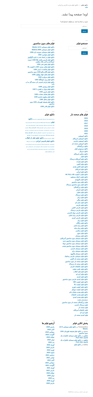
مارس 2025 (43, 327)
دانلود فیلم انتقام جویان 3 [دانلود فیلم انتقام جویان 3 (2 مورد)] (24, 125)
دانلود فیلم (76, 5)
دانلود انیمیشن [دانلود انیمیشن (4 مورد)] (31, 119)
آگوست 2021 (42, 365)
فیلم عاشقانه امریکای (73, 310)
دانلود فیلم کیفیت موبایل (72, 289)
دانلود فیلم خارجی (74, 205)
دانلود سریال (76, 151)
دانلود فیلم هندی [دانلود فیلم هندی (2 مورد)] (44, 144)
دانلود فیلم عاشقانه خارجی (71, 266)
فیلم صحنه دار (75, 307)
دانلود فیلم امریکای (73, 169)
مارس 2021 (43, 370)
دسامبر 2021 (42, 355)
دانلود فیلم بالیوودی (73, 179)
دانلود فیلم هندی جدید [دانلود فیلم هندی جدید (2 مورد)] (21, 144)
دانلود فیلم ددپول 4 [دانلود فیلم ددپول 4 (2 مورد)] (41, 132)
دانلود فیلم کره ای (74, 274)
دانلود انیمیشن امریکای (72, 139)
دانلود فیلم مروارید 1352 (38, 77)
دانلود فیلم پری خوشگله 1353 (37, 80)
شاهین (78, 336)
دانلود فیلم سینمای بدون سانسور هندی (67, 246)
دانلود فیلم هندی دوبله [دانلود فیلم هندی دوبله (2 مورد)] (43, 146)
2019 (78, 128)
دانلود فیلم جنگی (74, 200)
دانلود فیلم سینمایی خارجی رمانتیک (68, 256)
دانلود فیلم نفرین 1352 (39, 92)
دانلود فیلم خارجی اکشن (72, 208)
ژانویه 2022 (43, 352)
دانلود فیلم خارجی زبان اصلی (70, 215)
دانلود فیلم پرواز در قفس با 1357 (35, 89)
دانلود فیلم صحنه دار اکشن (71, 259)
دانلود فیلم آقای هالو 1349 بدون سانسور (33, 72)
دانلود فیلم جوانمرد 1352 (38, 55)
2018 (78, 126)
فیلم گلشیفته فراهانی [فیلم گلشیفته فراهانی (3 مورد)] (40, 151)
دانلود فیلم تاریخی (74, 190)
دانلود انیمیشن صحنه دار (72, 144)
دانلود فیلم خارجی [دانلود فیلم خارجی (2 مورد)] (38, 130)
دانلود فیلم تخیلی (74, 192)
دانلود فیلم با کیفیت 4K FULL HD (69, 174)
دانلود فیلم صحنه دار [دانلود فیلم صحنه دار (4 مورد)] (26, 135)
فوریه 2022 (43, 350)
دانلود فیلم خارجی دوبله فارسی (69, 213)
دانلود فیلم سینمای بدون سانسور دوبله (67, 243)
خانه (78, 7)
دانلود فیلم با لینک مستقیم (71, 177)
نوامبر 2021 (43, 358)
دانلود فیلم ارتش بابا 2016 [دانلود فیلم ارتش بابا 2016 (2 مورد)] (28, 122)
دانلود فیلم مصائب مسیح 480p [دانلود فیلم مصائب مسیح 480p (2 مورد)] (23, 141)
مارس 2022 (43, 347)
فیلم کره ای (76, 312)
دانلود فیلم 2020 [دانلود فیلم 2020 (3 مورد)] (35, 122)
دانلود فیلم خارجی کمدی (72, 218)
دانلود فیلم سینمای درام (72, 251)
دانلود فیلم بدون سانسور (72, 182)
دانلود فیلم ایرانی (74, 172)
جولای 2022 (43, 337)
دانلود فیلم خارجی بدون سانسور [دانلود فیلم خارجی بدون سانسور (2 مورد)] (31, 130)
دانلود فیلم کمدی (74, 277)
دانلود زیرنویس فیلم (73, 149)
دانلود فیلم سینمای (74, 236)
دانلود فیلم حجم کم (73, 202)
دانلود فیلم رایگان (74, 223)
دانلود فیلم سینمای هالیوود (71, 254)
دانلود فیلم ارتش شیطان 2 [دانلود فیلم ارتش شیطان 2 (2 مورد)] (31, 125)
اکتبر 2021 (43, 360)
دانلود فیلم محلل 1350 (39, 99)
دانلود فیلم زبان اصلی (73, 225)
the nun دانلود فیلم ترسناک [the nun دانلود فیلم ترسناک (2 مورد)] (42, 119)
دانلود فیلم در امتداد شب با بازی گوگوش (33, 57)
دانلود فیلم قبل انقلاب (73, 272)
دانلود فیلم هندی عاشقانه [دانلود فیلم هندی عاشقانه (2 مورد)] (36, 146)
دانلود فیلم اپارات (74, 162)
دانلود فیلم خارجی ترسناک (71, 210)
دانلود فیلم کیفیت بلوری (72, 287)
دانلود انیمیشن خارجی (73, 141)
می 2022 (43, 342)
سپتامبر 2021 (42, 363)
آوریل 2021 (43, 368)
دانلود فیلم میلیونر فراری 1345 (36, 97)
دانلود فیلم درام (75, 220)
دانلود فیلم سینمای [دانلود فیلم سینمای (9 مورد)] (21, 132)
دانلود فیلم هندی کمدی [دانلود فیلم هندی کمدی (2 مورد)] (29, 146)
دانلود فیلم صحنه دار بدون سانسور (68, 261)
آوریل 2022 (43, 345)
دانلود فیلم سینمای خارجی (71, 249)
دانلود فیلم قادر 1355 (40, 106)
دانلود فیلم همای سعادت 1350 (37, 94)
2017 (78, 123)
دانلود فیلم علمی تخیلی (72, 269)
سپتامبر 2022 (42, 332)
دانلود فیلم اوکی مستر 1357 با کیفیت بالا (33, 67)
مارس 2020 (43, 383)
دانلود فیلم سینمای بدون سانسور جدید (67, 241)
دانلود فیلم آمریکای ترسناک (71, 159)
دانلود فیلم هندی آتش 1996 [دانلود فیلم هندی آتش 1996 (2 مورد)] (37, 144)
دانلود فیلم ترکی (74, 197)
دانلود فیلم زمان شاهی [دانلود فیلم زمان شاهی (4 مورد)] (29, 132)
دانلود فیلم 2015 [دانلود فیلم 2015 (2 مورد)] (40, 122)
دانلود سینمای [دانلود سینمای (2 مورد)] (27, 119)
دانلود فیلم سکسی (74, 231)
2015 (78, 118)
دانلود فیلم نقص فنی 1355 (38, 64)
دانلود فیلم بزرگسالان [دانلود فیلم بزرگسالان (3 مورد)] (32, 127)
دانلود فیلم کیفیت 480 (72, 282)
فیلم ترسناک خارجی (73, 305)
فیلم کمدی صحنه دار (73, 315)
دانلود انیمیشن (75, 136)
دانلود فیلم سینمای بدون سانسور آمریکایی (66, 238)
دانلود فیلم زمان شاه (73, 228)
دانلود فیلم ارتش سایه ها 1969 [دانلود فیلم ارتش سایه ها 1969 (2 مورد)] (40, 125)
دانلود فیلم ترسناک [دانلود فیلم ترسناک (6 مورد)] (24, 127)
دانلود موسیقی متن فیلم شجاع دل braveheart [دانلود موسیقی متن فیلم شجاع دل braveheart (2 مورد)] (33, 149)
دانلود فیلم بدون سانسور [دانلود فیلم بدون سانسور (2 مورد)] (39, 127)
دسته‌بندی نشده (75, 300)
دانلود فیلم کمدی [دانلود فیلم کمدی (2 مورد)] (22, 146)
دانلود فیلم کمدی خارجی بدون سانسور (67, 279)
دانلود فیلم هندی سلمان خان (70, 292)
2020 (78, 131)
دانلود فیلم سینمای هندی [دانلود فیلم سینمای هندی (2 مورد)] (34, 135)
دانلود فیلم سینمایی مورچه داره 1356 (34, 52)
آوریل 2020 (43, 381)
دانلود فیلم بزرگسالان (73, 187)
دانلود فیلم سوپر (74, 233)
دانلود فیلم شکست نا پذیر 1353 (36, 69)
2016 (78, 121)
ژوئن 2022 (43, 340)
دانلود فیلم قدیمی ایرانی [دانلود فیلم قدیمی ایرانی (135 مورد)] (37, 141)
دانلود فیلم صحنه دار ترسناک (70, 264)
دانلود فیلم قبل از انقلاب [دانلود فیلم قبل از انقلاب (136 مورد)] (26, 138)
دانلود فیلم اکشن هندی (72, 167)
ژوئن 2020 (43, 375)
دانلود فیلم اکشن (74, 164)
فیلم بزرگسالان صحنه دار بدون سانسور (67, 302)
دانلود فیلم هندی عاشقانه (71, 295)
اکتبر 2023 (43, 329)
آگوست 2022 (42, 334)
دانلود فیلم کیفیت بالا (73, 284)
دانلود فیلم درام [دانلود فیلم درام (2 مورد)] (36, 132)
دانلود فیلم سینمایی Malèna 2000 (35, 50)
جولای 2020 (43, 373)
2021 (78, 133)
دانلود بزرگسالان (74, 146)
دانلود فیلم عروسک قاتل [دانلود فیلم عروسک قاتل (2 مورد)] (39, 138)
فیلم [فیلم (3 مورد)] (25, 149)
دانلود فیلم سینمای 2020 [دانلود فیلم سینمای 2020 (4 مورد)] (42, 135)
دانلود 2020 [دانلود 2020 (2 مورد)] (36, 119)
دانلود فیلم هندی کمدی (72, 297)
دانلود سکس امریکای (73, 154)
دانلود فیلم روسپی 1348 (39, 86)
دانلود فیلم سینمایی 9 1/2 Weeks (35, 47)
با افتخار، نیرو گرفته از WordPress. (67, 391)
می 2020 (43, 378)
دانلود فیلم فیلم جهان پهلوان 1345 (35, 74)
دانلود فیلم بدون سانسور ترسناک (69, 185)
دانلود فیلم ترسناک (74, 195)
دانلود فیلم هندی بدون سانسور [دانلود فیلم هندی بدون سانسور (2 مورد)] (28, 144)
